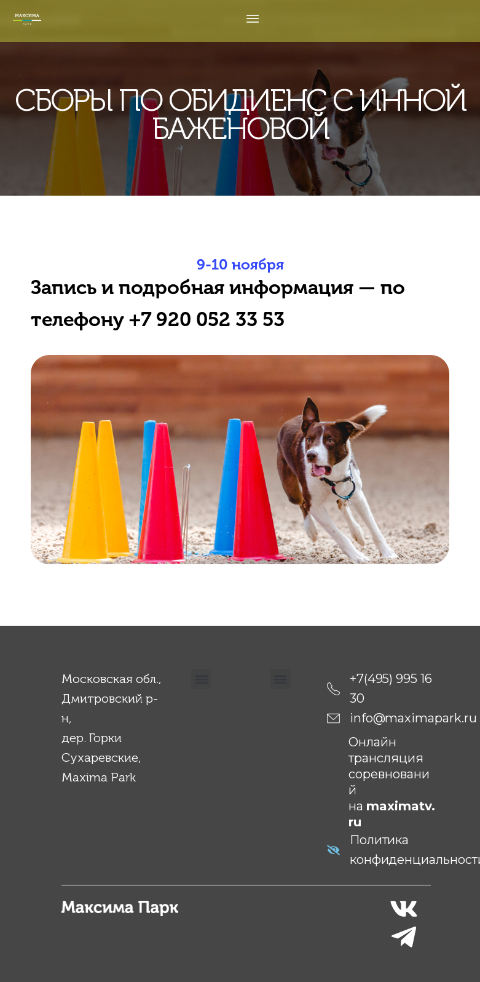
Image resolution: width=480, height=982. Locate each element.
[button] (201, 679)
